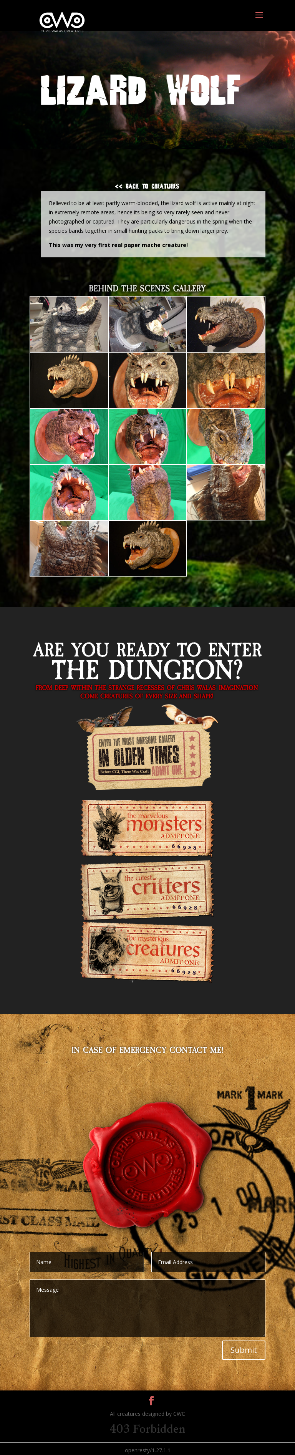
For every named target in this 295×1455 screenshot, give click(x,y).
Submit (243, 1350)
